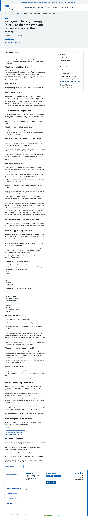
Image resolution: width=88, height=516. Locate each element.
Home (6, 13)
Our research (9, 483)
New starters (9, 503)
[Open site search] (80, 8)
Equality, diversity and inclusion (14, 488)
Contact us (28, 489)
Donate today (51, 482)
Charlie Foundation (15, 430)
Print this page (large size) (13, 42)
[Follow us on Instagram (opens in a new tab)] (56, 476)
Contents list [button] (11, 52)
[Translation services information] (70, 2)
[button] (27, 2)
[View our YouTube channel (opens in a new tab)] (53, 476)
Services (41, 7)
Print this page (9, 39)
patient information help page (71, 81)
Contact (72, 7)
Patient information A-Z (15, 13)
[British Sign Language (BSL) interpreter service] (43, 2)
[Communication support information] (58, 2)
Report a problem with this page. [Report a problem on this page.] (14, 466)
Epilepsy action (14, 432)
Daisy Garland (14, 434)
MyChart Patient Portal (11, 498)
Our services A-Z (10, 479)
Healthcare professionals (12, 493)
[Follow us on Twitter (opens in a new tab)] (47, 476)
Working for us (64, 7)
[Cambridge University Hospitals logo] (11, 8)
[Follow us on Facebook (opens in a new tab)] (50, 476)
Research (48, 7)
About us (55, 7)
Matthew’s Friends (15, 428)
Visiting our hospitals (31, 7)
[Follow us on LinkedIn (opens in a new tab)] (59, 476)
